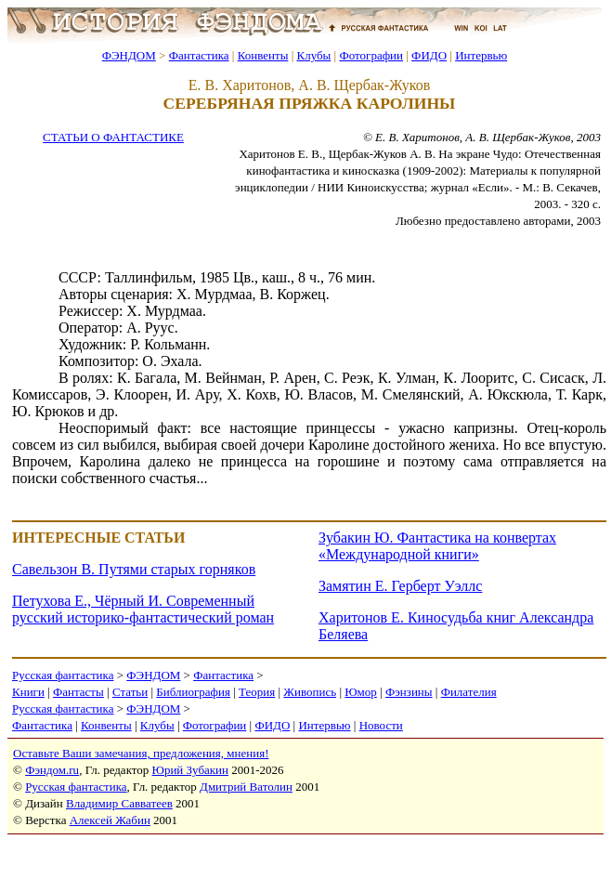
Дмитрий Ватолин (246, 787)
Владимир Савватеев (119, 803)
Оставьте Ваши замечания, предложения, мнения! (140, 753)
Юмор (360, 692)
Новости (381, 725)
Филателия (469, 692)
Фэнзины (409, 692)
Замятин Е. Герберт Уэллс (400, 586)
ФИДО (429, 55)
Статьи (130, 692)
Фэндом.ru (52, 770)
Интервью (481, 55)
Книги (28, 692)
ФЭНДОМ (129, 55)
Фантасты (78, 692)
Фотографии (371, 55)
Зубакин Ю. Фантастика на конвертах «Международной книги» (437, 546)
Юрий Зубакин (190, 770)
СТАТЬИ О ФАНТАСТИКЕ (113, 137)
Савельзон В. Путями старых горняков (133, 569)
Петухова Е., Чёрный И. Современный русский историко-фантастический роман (143, 609)
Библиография (193, 692)
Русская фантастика (62, 675)
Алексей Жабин (110, 820)
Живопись (309, 692)
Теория (257, 692)
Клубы (313, 55)
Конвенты (263, 55)
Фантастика (199, 55)
